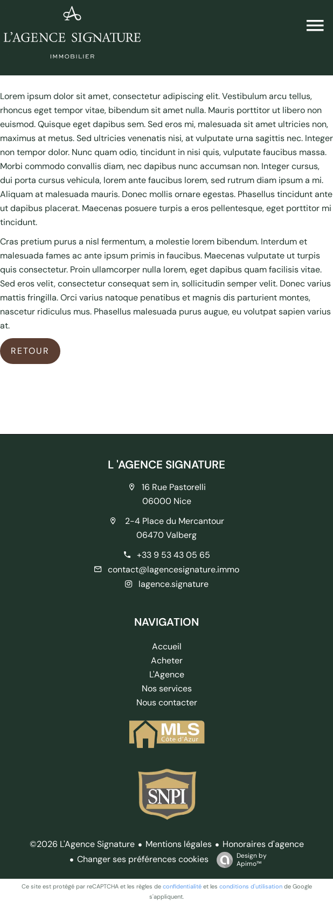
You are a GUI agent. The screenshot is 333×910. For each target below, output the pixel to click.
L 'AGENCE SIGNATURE (166, 464)
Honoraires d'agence (263, 844)
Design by (239, 859)
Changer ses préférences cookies (143, 859)
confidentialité (182, 886)
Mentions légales (178, 844)
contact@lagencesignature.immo (173, 569)
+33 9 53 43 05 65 (173, 555)
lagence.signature (173, 584)
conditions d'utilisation (250, 886)
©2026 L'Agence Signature (82, 844)
